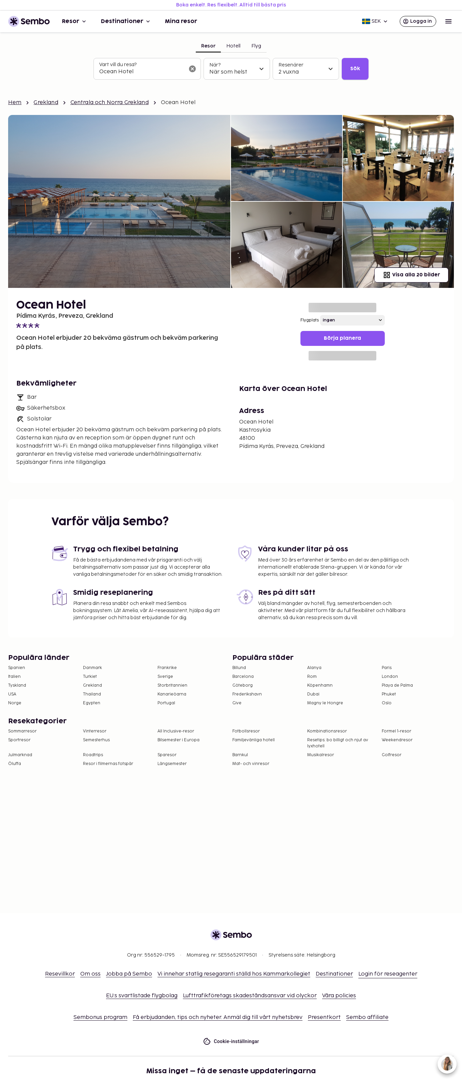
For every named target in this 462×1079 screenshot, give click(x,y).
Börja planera (342, 338)
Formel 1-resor (396, 731)
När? (214, 65)
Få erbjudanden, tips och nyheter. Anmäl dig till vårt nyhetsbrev (217, 1017)
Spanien (16, 667)
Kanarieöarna (172, 694)
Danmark (92, 667)
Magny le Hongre (325, 703)
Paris (387, 667)
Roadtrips (93, 755)
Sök (355, 68)
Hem (14, 102)
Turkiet (90, 676)
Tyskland (17, 685)
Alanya (314, 667)
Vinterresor (94, 731)
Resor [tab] (208, 46)
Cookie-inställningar (231, 1041)
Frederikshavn (247, 694)
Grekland (46, 102)
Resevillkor (60, 974)
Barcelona (243, 676)
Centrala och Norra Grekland (109, 102)
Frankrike (167, 667)
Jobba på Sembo (129, 974)
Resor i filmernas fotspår (108, 763)
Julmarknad (20, 755)
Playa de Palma (397, 685)
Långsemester (172, 763)
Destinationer (126, 21)
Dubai (313, 694)
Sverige (165, 676)
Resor (74, 21)
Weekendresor (397, 740)
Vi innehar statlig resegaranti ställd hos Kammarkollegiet (234, 974)
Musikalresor (320, 755)
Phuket (389, 694)
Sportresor (19, 740)
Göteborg (242, 685)
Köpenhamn (320, 685)
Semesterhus (96, 740)
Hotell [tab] (233, 46)
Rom (312, 676)
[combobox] (141, 71)
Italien (14, 676)
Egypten (91, 703)
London (390, 676)
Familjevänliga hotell (253, 740)
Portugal (166, 703)
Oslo (387, 703)
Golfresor (391, 755)
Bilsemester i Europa (179, 740)
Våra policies (339, 996)
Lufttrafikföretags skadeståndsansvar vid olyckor (250, 996)
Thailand (92, 694)
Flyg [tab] (256, 46)
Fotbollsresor (246, 731)
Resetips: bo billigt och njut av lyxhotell (337, 743)
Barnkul (240, 755)
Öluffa (14, 763)
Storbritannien (172, 685)
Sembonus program (100, 1017)
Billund (239, 667)
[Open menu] (448, 21)
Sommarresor (22, 731)
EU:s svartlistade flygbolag (141, 996)
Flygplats (309, 320)
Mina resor (181, 21)
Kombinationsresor (327, 731)
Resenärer (290, 65)
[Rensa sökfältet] (192, 69)
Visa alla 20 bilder (411, 275)
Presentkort (324, 1017)
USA (12, 694)
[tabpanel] (231, 69)
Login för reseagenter (387, 974)
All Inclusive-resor (176, 731)
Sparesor (167, 755)
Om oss (90, 974)
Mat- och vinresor (250, 763)
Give (236, 703)
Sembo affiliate (367, 1017)
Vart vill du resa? (117, 64)
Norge (14, 703)
